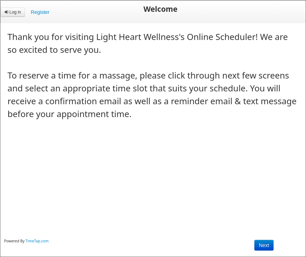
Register (40, 12)
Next (264, 245)
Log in (13, 12)
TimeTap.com (37, 240)
